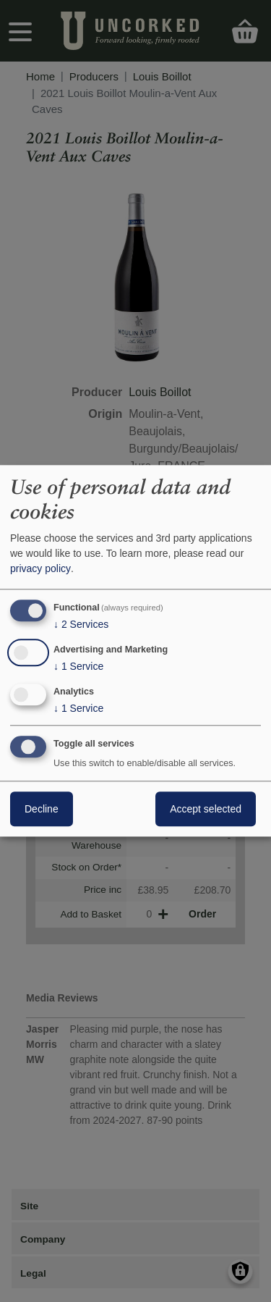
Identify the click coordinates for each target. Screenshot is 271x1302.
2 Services (80, 624)
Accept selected (205, 809)
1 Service (78, 666)
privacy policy (40, 568)
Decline (42, 809)
